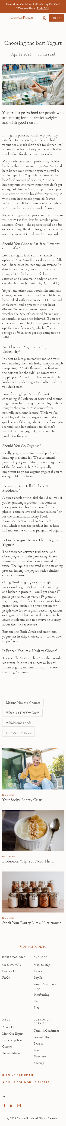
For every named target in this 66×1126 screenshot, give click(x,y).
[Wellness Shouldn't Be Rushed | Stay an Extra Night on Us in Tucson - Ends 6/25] (46, 8)
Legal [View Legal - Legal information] (37, 1050)
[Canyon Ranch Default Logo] (22, 18)
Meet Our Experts (13, 1033)
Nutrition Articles (18, 733)
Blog (36, 1007)
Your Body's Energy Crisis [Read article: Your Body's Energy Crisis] (22, 800)
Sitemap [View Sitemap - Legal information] (39, 1062)
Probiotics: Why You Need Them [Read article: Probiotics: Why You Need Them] (28, 861)
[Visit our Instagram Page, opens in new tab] (19, 1105)
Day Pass (39, 977)
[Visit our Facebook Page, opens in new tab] (4, 1105)
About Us (8, 1027)
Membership (41, 994)
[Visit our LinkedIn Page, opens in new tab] (12, 1105)
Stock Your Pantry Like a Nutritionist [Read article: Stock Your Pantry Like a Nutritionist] (31, 923)
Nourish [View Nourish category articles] (8, 795)
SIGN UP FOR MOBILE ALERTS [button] (26, 1082)
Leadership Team (12, 1040)
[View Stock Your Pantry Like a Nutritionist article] (33, 892)
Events (38, 971)
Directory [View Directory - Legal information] (40, 1056)
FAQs (6, 977)
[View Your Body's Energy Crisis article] (33, 768)
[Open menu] (4, 18)
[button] (44, 18)
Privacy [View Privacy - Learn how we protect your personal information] (38, 1043)
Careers (7, 1046)
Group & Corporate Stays (46, 986)
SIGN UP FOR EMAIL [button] (18, 1075)
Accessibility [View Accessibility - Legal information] (41, 1037)
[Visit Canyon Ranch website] (33, 946)
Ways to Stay (42, 964)
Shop (37, 1001)
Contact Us (9, 971)
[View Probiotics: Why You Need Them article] (33, 830)
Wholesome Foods (18, 723)
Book (56, 17)
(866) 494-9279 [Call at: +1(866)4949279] (11, 964)
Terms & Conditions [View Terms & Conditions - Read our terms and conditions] (46, 1030)
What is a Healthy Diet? (22, 713)
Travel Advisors (12, 1053)
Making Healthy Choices (23, 702)
